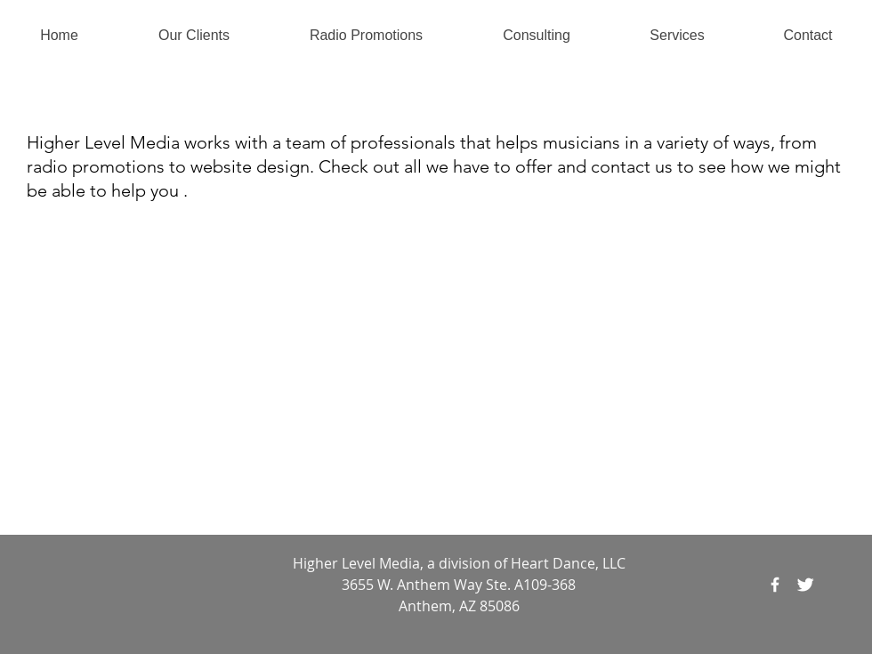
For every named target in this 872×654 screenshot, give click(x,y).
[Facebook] (775, 584)
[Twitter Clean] (805, 584)
